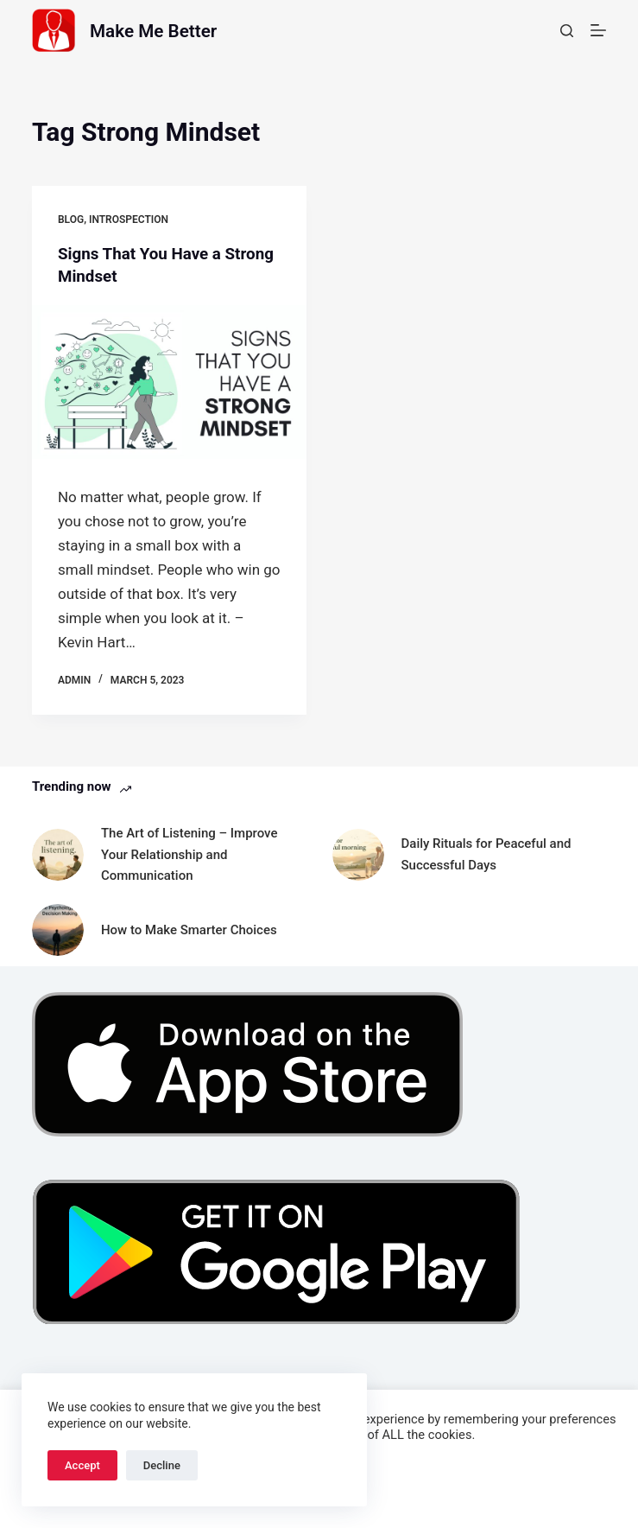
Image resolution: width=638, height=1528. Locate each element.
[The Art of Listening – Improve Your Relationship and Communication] (58, 854)
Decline (161, 1465)
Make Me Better (166, 29)
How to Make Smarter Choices (189, 929)
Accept (82, 1465)
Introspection (128, 219)
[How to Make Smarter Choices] (58, 929)
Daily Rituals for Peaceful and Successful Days (486, 853)
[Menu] (598, 30)
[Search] (566, 30)
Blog (71, 219)
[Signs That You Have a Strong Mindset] (169, 381)
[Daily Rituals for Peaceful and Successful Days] (358, 854)
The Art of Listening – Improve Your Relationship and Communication (189, 853)
